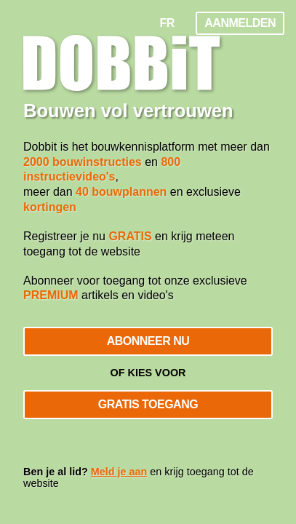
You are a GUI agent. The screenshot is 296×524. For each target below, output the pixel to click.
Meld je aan (119, 471)
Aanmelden (240, 23)
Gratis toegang (148, 404)
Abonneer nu (148, 341)
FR (167, 23)
